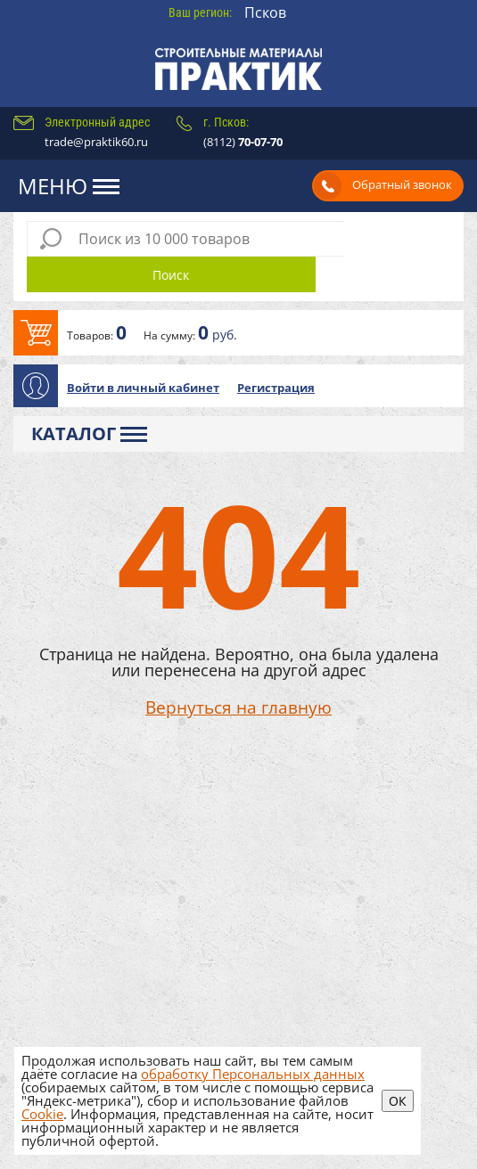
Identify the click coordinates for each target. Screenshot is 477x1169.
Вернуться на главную (238, 673)
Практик (239, 69)
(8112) (243, 142)
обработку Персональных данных (253, 1074)
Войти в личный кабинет (143, 352)
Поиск (397, 239)
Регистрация (276, 352)
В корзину (238, 297)
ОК (398, 1100)
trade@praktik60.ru (96, 142)
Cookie (42, 1114)
